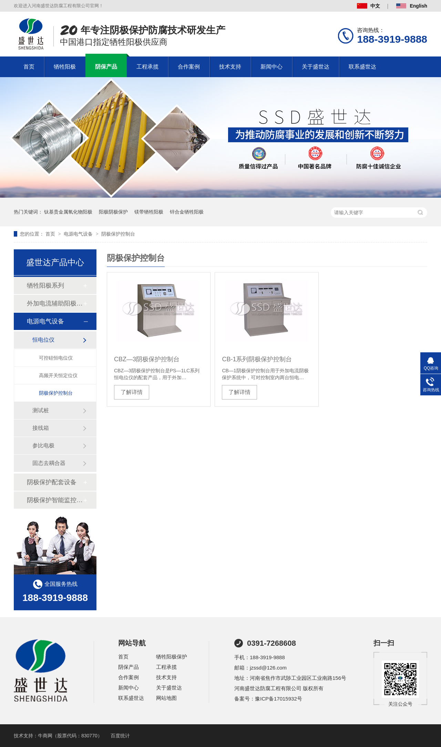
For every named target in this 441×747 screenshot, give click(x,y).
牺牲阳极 (65, 67)
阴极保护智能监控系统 (55, 500)
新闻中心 (271, 67)
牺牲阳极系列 (45, 285)
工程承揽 (147, 67)
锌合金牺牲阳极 (187, 212)
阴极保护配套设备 (51, 482)
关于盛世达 (315, 67)
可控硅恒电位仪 (56, 358)
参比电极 (43, 445)
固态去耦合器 (48, 463)
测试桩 (40, 410)
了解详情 (132, 392)
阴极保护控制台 (118, 234)
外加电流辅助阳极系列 (55, 303)
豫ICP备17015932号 (278, 699)
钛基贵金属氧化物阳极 (68, 212)
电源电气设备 (79, 234)
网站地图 (166, 698)
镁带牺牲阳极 (148, 212)
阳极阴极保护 (113, 212)
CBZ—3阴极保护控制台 (147, 359)
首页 (28, 67)
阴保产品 (106, 67)
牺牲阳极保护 (171, 657)
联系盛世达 (362, 67)
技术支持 (230, 67)
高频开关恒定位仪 (58, 375)
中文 (368, 6)
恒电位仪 (43, 340)
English (411, 6)
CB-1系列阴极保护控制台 (257, 359)
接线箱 (40, 428)
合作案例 (189, 67)
